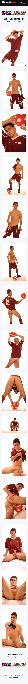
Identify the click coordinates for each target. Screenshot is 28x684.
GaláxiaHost (16, 677)
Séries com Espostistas (14, 657)
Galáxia (14, 676)
